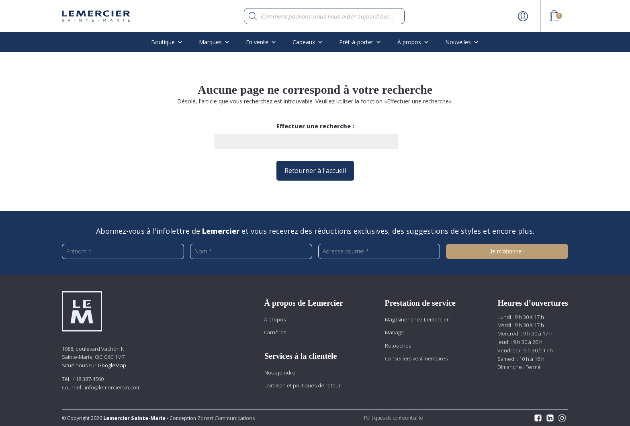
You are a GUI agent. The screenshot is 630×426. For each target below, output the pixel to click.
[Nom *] (251, 251)
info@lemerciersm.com (113, 387)
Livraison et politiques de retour (302, 385)
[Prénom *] (123, 251)
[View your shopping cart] (554, 17)
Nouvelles (462, 42)
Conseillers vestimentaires (416, 358)
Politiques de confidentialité (393, 417)
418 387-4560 (88, 379)
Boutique (167, 42)
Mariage (394, 332)
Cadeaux (307, 42)
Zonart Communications (225, 418)
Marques (214, 42)
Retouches (398, 345)
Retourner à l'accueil (315, 170)
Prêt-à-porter (360, 42)
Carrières (275, 332)
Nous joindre (279, 372)
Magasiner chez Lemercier (417, 319)
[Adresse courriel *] (379, 251)
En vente (261, 42)
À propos (413, 42)
